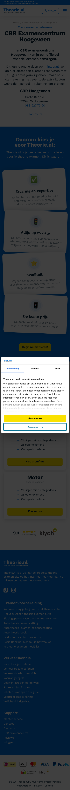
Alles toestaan (35, 418)
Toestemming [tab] (12, 368)
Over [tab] (57, 368)
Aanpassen (35, 427)
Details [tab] (35, 368)
